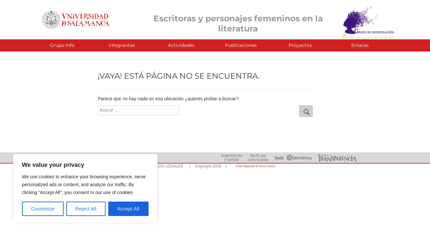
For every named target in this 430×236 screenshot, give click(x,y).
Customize (43, 208)
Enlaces (360, 45)
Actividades (181, 45)
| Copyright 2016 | (207, 166)
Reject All (86, 208)
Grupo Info (62, 45)
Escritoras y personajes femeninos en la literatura (238, 23)
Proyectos (300, 45)
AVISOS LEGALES (166, 166)
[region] (85, 188)
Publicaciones (241, 45)
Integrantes (122, 45)
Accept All (128, 208)
